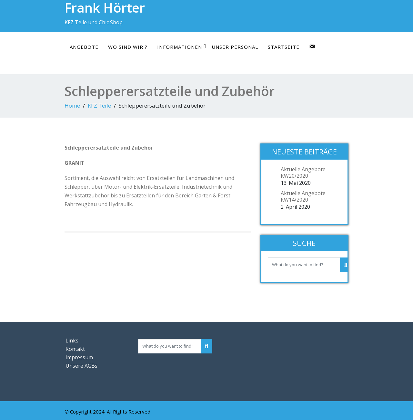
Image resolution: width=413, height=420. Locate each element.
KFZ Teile (99, 105)
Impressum (79, 357)
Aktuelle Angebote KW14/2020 (303, 196)
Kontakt (75, 348)
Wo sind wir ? (127, 47)
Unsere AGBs (81, 365)
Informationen (181, 46)
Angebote (84, 47)
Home (72, 105)
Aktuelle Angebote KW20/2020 (303, 172)
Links (71, 340)
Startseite (283, 47)
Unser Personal (235, 47)
